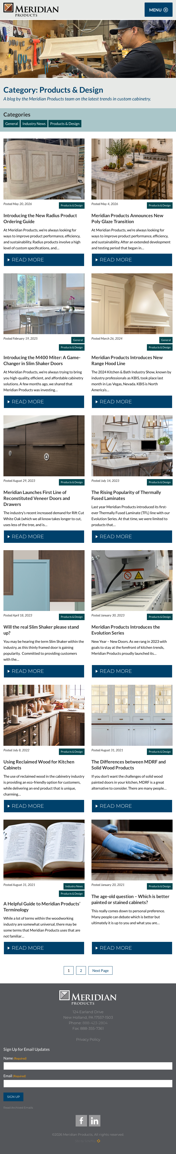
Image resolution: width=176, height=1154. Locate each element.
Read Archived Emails (18, 1107)
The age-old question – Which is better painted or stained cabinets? (130, 899)
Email (14, 1076)
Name (15, 1058)
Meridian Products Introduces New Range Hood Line (127, 360)
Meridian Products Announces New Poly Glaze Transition (127, 218)
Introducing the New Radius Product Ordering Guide (40, 218)
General (11, 123)
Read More (26, 260)
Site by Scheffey (85, 1141)
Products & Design (65, 123)
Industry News (34, 123)
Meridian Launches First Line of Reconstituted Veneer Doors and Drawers (36, 498)
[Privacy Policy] (88, 1039)
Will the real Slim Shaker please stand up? (41, 629)
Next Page (100, 970)
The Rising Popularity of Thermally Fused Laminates (126, 495)
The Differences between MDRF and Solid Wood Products (128, 764)
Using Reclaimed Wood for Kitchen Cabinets (38, 764)
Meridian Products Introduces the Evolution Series (125, 629)
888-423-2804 (94, 1023)
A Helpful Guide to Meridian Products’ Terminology (41, 906)
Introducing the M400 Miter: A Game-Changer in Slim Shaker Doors (41, 360)
